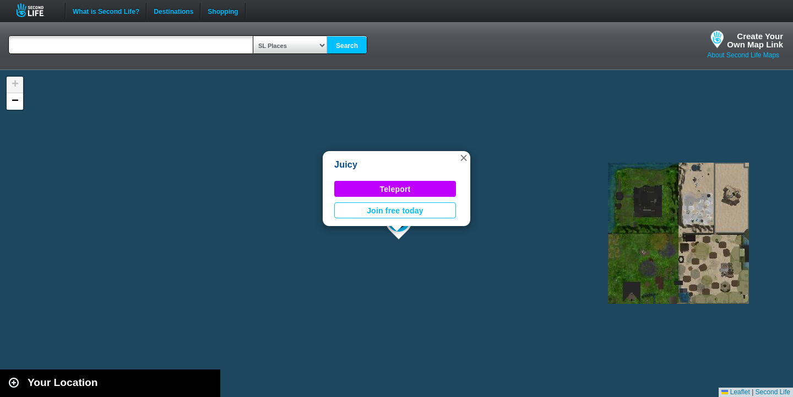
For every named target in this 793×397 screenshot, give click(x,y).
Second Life (36, 10)
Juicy (345, 164)
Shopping (223, 10)
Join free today (395, 210)
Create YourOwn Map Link (755, 40)
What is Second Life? (106, 10)
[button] (463, 157)
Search (347, 46)
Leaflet (735, 392)
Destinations (173, 10)
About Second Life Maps (743, 55)
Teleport (395, 189)
